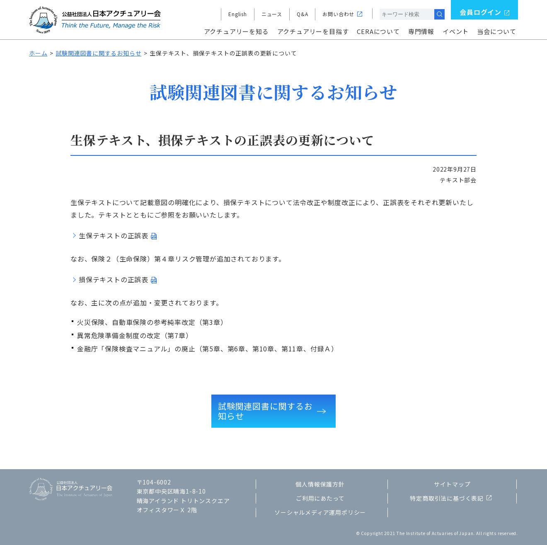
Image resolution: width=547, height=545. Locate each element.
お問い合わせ (338, 13)
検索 (439, 14)
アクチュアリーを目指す (313, 31)
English (237, 13)
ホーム (38, 53)
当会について (496, 31)
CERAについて (378, 31)
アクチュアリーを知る (236, 31)
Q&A (302, 13)
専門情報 (421, 31)
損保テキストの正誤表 (113, 279)
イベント (456, 31)
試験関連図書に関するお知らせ (98, 53)
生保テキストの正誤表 (113, 235)
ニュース (271, 13)
